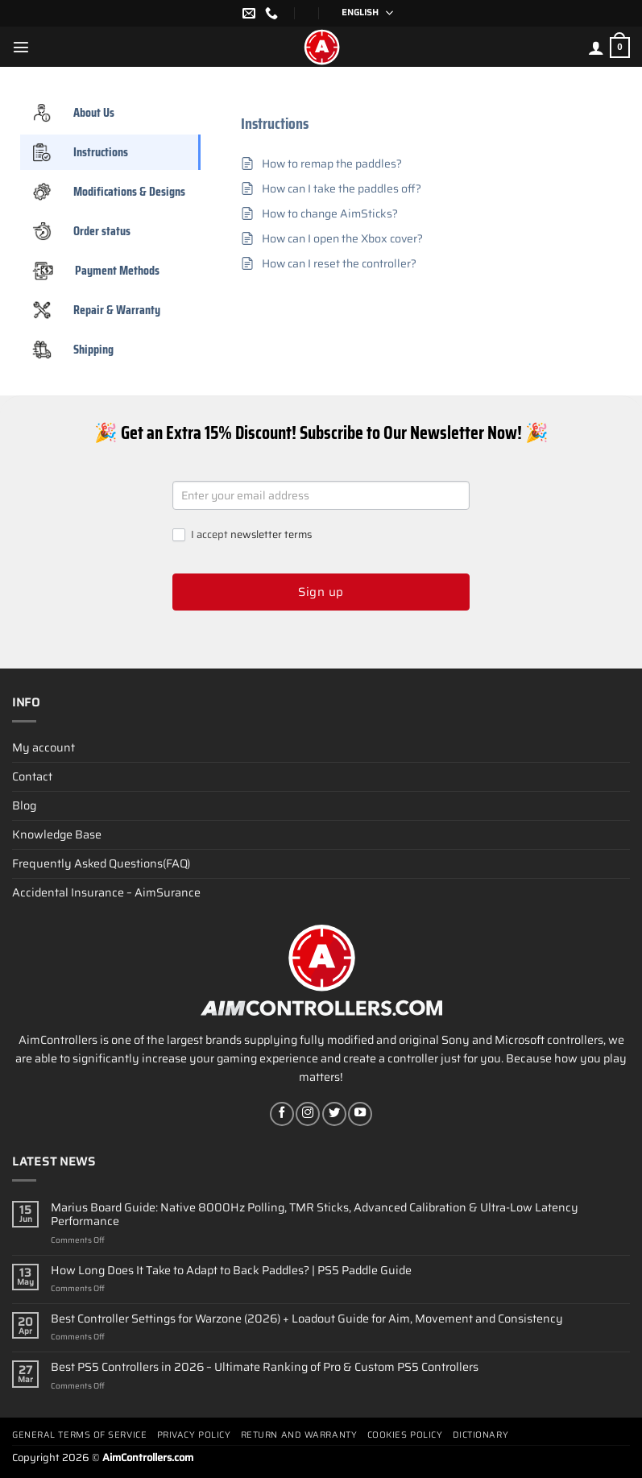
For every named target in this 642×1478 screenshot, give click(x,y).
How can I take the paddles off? (341, 188)
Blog (24, 805)
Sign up (320, 592)
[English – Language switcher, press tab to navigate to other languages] (362, 13)
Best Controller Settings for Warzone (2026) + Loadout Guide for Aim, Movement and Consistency (307, 1319)
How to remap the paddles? (332, 163)
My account (43, 747)
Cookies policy (405, 1435)
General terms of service (79, 1435)
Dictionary (481, 1435)
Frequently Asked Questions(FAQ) (101, 863)
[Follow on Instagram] (308, 1114)
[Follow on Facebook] (282, 1114)
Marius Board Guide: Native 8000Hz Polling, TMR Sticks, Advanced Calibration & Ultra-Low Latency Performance (314, 1215)
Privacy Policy (194, 1435)
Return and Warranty (299, 1435)
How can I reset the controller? (339, 263)
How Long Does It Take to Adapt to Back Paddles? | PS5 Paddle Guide (231, 1270)
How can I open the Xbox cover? (342, 238)
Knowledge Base (56, 834)
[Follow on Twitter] (334, 1114)
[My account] (596, 47)
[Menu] (21, 46)
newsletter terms (271, 534)
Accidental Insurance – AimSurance (106, 892)
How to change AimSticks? (330, 213)
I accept (242, 535)
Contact (32, 776)
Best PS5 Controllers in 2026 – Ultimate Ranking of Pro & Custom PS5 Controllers (264, 1367)
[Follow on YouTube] (360, 1114)
